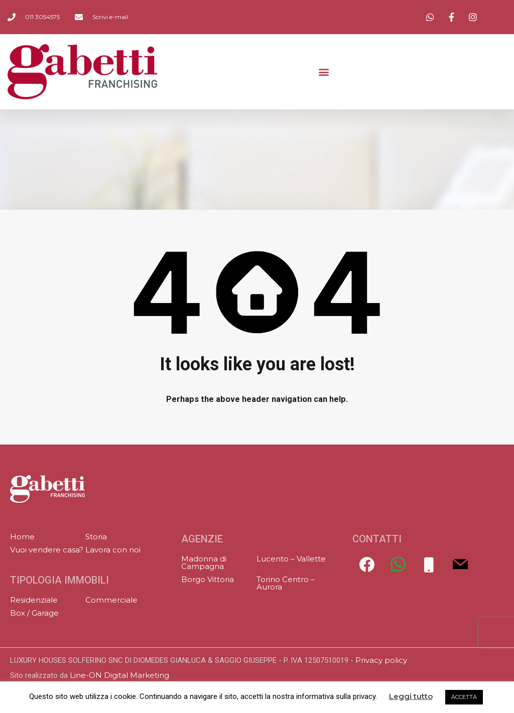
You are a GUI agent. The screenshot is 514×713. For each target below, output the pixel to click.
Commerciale (111, 600)
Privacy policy (381, 660)
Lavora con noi (113, 549)
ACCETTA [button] (464, 696)
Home (22, 536)
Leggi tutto (411, 696)
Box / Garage (34, 613)
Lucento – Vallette (291, 558)
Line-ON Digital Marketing (119, 675)
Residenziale (34, 600)
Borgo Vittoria (207, 579)
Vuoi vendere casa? (46, 549)
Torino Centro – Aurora (285, 583)
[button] (323, 72)
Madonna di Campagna (203, 562)
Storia (96, 536)
